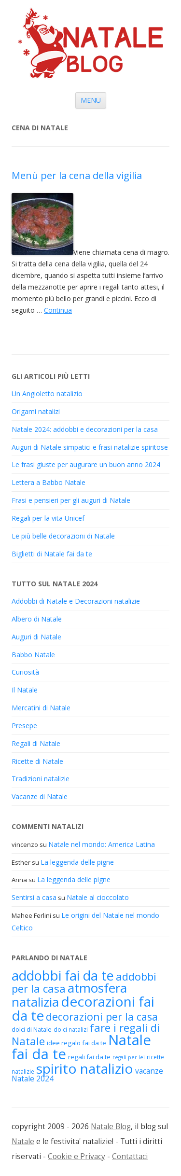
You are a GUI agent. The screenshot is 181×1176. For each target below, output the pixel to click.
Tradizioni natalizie (41, 778)
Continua (58, 310)
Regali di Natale (36, 743)
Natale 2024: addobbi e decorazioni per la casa (85, 429)
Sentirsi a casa (34, 897)
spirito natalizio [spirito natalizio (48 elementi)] (84, 1068)
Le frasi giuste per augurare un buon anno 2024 (86, 464)
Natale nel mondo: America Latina (101, 844)
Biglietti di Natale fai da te (52, 553)
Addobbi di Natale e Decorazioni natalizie (76, 601)
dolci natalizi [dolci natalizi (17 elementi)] (71, 1029)
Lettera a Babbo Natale (48, 482)
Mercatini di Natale (41, 707)
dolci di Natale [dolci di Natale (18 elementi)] (32, 1029)
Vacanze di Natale (40, 796)
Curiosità (25, 672)
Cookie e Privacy (76, 1156)
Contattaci (130, 1156)
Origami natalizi (36, 411)
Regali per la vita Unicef (48, 518)
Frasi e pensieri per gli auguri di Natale (71, 500)
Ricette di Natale (37, 761)
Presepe (24, 725)
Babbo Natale (33, 654)
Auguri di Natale (36, 636)
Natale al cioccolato (98, 897)
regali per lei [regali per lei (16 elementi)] (128, 1057)
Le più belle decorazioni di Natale (63, 535)
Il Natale (25, 689)
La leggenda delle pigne (77, 862)
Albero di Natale (37, 618)
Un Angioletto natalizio (47, 393)
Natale (23, 1141)
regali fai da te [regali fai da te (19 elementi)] (89, 1056)
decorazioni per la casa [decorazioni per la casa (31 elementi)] (102, 1017)
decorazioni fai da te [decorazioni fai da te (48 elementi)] (83, 1008)
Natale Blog (111, 1126)
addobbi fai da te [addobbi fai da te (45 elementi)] (63, 975)
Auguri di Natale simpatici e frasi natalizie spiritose (90, 447)
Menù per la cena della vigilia (77, 175)
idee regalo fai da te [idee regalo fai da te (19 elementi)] (76, 1042)
